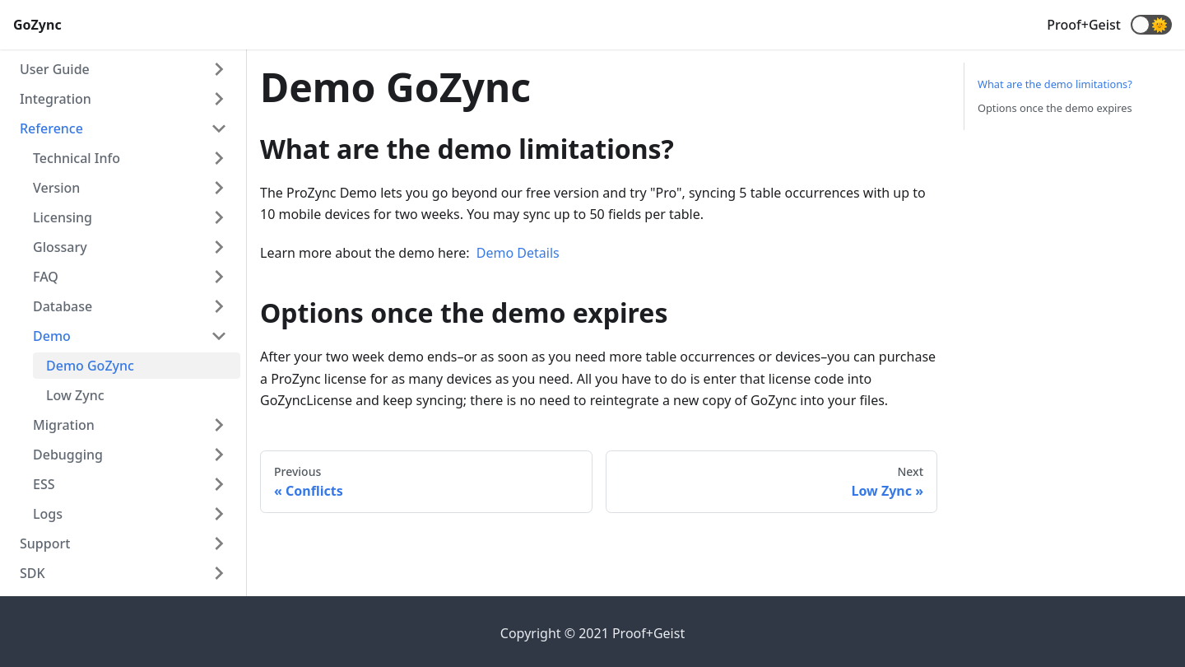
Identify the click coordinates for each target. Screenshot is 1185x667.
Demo (52, 336)
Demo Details (518, 253)
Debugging (68, 454)
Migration (64, 425)
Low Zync (75, 395)
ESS (44, 484)
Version (56, 188)
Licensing (62, 217)
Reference (51, 128)
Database (62, 306)
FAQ (45, 277)
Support (45, 543)
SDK (32, 573)
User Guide (55, 69)
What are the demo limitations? (1055, 84)
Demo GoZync (90, 366)
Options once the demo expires (1055, 107)
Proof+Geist (1084, 25)
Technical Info (76, 158)
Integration (55, 99)
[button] (1151, 25)
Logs (48, 514)
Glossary (60, 247)
